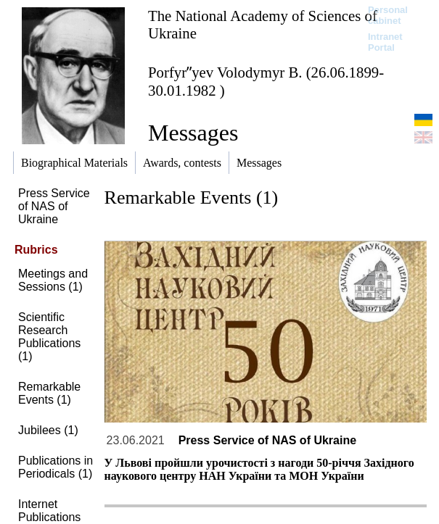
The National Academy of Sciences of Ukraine (262, 24)
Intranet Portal (385, 42)
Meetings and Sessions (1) (53, 280)
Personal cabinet (388, 15)
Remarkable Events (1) (49, 393)
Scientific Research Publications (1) (49, 336)
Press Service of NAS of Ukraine (54, 206)
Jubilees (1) (48, 430)
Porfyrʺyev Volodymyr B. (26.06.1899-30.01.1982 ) (266, 81)
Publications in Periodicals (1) (55, 467)
